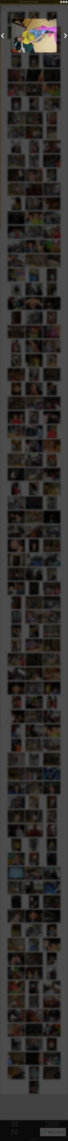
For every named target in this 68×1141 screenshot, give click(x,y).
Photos (20, 2)
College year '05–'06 (28, 2)
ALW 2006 (36, 2)
